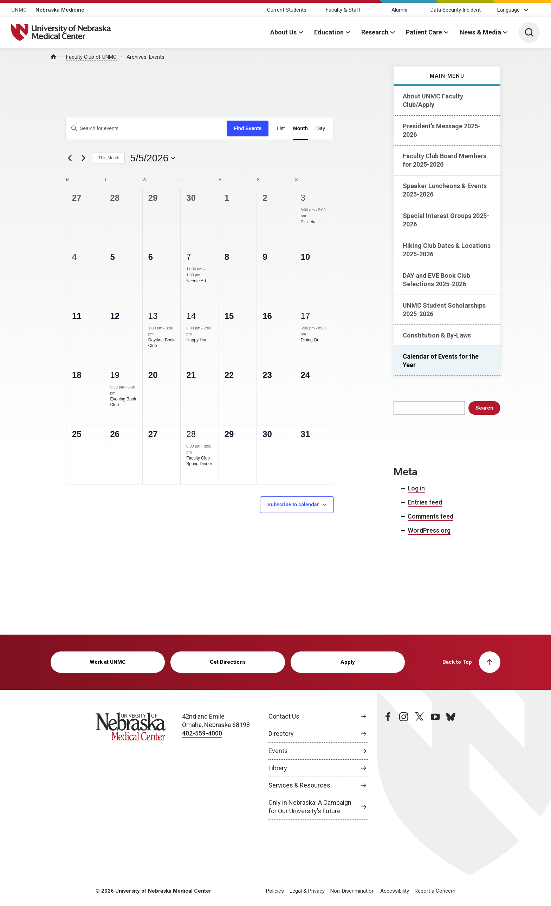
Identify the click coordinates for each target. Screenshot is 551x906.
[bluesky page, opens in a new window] (450, 766)
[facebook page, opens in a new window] (388, 766)
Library (277, 768)
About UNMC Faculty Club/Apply (433, 100)
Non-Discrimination (352, 891)
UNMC (19, 10)
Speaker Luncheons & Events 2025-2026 (445, 190)
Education (329, 32)
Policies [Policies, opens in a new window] (275, 891)
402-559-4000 (202, 733)
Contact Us (283, 716)
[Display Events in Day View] (320, 128)
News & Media (480, 32)
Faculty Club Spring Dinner (199, 461)
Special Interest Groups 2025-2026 (446, 220)
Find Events (247, 128)
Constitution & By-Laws (437, 335)
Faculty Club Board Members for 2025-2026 (444, 160)
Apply (348, 662)
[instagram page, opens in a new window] (403, 766)
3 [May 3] (303, 198)
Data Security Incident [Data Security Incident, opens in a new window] (455, 10)
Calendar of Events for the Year (441, 360)
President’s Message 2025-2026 (441, 130)
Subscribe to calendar (293, 504)
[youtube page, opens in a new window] (435, 766)
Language (508, 10)
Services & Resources (299, 785)
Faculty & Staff (343, 10)
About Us (283, 32)
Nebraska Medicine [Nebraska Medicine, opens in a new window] (59, 10)
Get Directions (228, 662)
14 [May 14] (191, 316)
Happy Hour (197, 340)
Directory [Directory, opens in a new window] (281, 733)
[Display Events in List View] (281, 128)
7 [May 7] (188, 257)
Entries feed (425, 502)
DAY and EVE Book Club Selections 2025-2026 (436, 280)
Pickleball (310, 221)
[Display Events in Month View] (300, 128)
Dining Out (311, 340)
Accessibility (394, 891)
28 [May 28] (191, 434)
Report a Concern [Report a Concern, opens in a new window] (435, 891)
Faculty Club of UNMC (91, 57)
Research (374, 32)
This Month (108, 157)
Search (484, 408)
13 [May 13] (153, 316)
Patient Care (424, 32)
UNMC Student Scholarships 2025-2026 (444, 309)
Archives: (145, 57)
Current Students (286, 10)
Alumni (399, 10)
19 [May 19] (114, 375)
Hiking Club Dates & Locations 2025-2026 (447, 250)
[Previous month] (69, 158)
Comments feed (430, 516)
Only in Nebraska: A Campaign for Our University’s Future (309, 807)
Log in (416, 488)
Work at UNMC (108, 662)
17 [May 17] (305, 316)
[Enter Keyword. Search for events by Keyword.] (146, 128)
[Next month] (83, 158)
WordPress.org (429, 530)
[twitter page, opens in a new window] (419, 766)
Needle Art (196, 280)
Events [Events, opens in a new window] (278, 750)
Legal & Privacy (307, 891)
